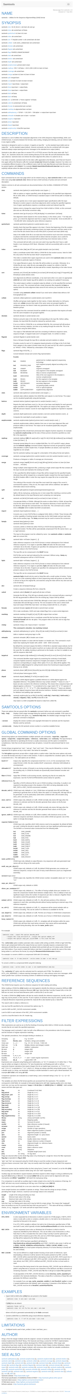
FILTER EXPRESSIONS (22, 1021)
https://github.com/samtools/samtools (30, 1380)
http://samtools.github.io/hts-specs (50, 1378)
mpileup (10, 68)
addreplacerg (12, 112)
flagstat (10, 49)
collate (10, 43)
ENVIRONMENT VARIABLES (26, 1213)
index (9, 36)
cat (9, 81)
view (9, 27)
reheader (11, 115)
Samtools (9, 4)
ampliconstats (12, 65)
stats (9, 55)
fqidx (9, 96)
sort (9, 39)
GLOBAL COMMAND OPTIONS (29, 732)
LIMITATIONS (13, 1325)
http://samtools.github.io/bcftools (24, 1384)
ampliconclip (12, 128)
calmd (10, 103)
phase (10, 122)
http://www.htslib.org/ (21, 1376)
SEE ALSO (11, 1354)
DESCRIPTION (15, 133)
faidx (9, 93)
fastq (9, 87)
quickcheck (11, 33)
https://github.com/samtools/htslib (27, 1382)
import (10, 84)
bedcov (10, 58)
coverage (11, 71)
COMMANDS (13, 173)
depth (10, 62)
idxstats (10, 46)
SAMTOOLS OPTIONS (21, 707)
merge (10, 74)
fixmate (10, 106)
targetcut (11, 119)
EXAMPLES (12, 1292)
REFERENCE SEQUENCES (26, 981)
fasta (9, 90)
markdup (11, 109)
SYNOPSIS (11, 23)
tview (9, 30)
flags (9, 52)
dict (9, 100)
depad (10, 125)
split (9, 77)
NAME (7, 13)
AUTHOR (10, 1334)
